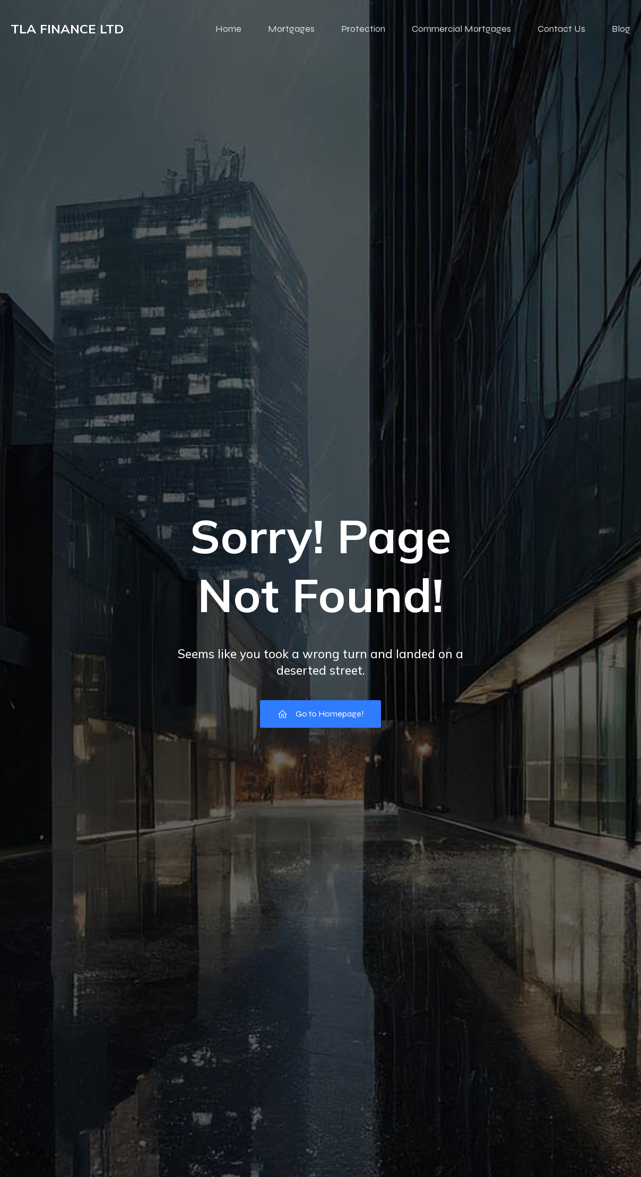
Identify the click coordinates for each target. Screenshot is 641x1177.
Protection (363, 29)
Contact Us (561, 29)
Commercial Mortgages (461, 29)
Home (228, 29)
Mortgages (291, 29)
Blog (621, 29)
